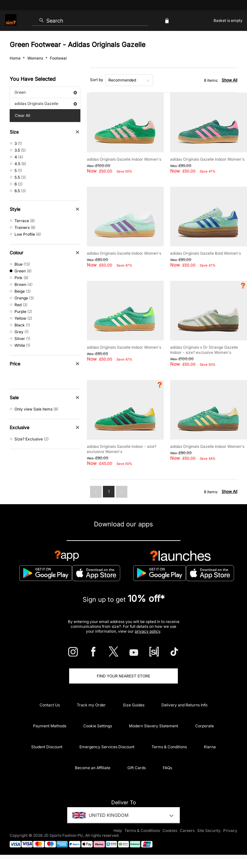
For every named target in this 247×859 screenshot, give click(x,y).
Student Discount (46, 746)
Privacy (230, 830)
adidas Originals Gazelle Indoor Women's (124, 159)
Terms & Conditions (169, 746)
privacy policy (147, 631)
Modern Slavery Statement (153, 725)
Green (45, 92)
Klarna (210, 746)
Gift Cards (136, 767)
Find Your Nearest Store (123, 676)
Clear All (22, 115)
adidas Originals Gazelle (45, 103)
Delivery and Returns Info (184, 705)
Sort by (96, 79)
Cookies (169, 830)
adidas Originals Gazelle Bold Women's (205, 253)
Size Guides (133, 705)
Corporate (204, 725)
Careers (187, 830)
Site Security (209, 830)
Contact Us (50, 705)
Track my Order (91, 705)
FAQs (167, 767)
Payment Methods (49, 725)
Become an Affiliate (92, 767)
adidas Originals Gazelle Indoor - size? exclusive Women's (121, 449)
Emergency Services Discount (106, 746)
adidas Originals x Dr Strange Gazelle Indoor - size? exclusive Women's (204, 350)
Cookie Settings (97, 725)
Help (118, 830)
